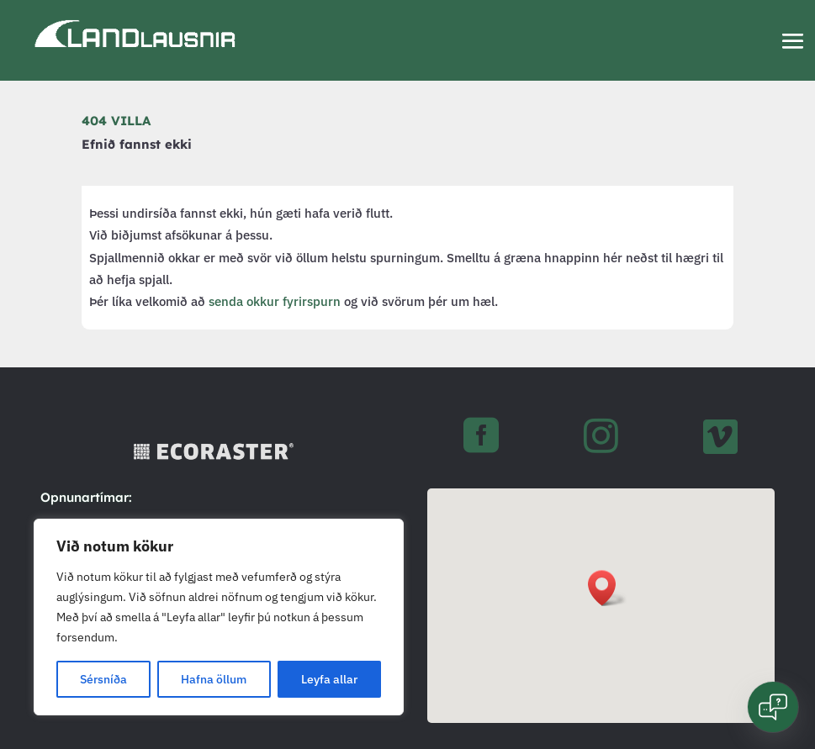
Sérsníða (103, 679)
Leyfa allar (329, 679)
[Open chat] (773, 707)
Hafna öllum (213, 679)
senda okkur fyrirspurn (275, 301)
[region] (219, 617)
